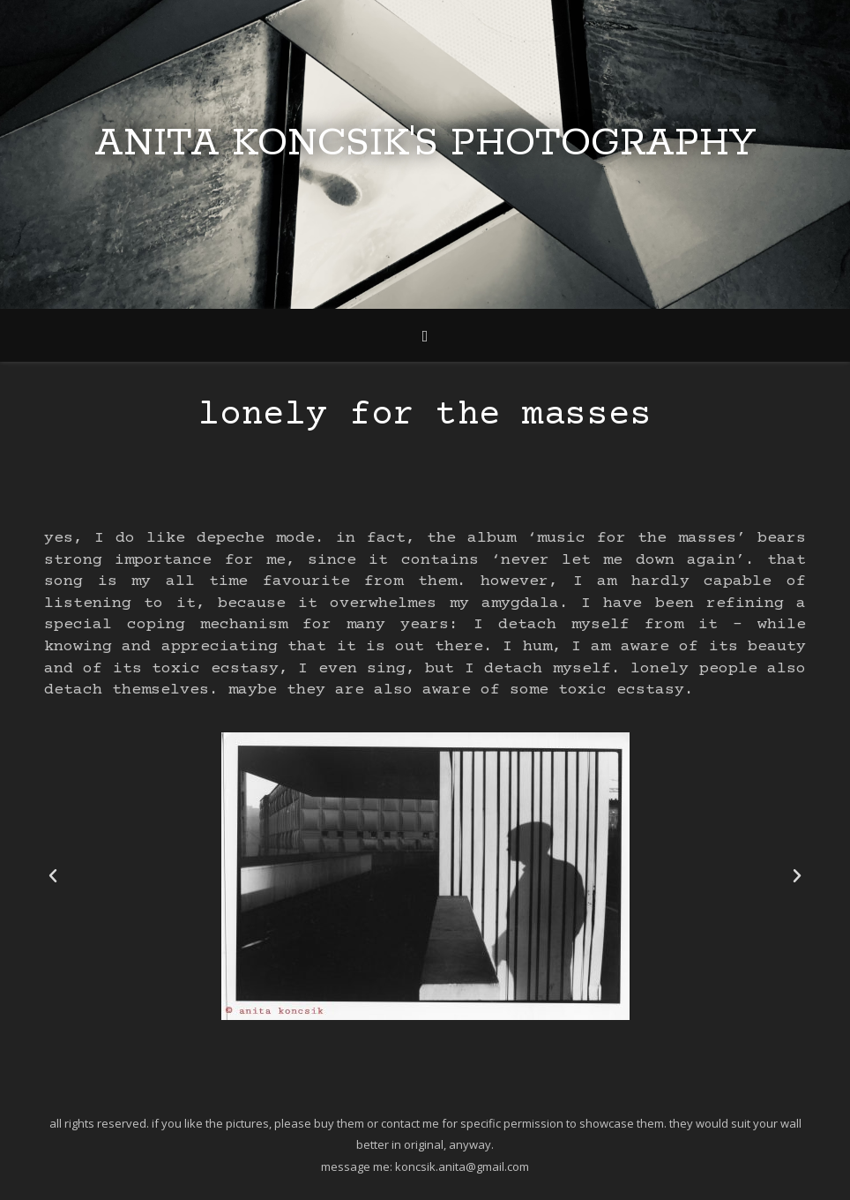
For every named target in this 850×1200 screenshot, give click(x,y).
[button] (53, 876)
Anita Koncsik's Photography (425, 144)
